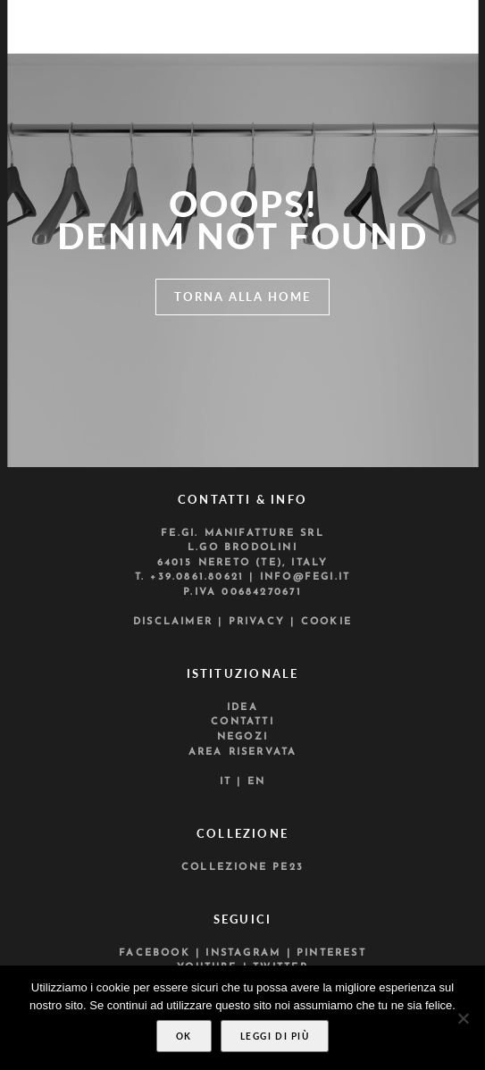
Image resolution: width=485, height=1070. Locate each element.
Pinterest (331, 953)
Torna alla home (242, 296)
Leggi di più (275, 1036)
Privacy (257, 622)
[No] (463, 1018)
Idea (242, 708)
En (256, 782)
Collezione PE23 (242, 868)
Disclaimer (173, 622)
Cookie (326, 622)
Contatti (242, 722)
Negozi (242, 737)
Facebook (154, 953)
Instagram (242, 953)
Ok (184, 1036)
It (225, 782)
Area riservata (242, 752)
